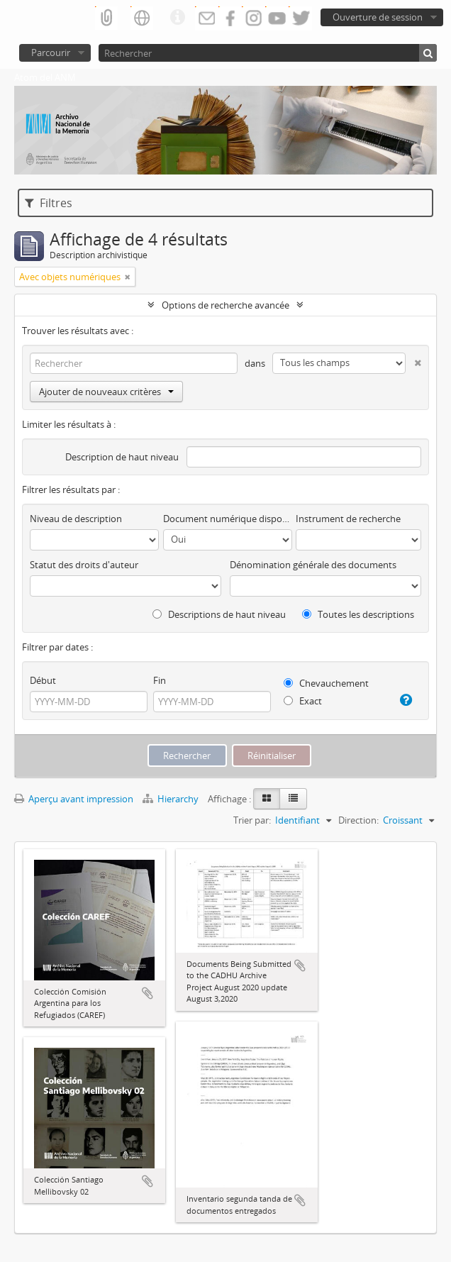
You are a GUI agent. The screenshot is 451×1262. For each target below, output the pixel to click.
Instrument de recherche (348, 518)
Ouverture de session (378, 17)
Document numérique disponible (227, 518)
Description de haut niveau (122, 456)
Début (43, 680)
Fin (159, 680)
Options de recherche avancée (225, 305)
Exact (303, 700)
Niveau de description (76, 518)
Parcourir (50, 52)
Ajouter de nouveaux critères (106, 391)
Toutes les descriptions (358, 614)
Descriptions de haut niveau (219, 614)
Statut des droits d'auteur (84, 564)
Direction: (358, 820)
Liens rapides (177, 17)
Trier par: (252, 820)
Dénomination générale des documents (313, 564)
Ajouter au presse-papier (147, 993)
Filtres (48, 203)
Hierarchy (172, 798)
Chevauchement (326, 683)
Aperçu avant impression (73, 798)
